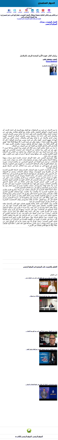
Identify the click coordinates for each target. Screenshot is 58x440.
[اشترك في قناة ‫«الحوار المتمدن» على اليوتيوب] (29, 18)
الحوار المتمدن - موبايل (48, 22)
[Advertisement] (30, 37)
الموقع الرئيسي (51, 24)
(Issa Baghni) (51, 61)
